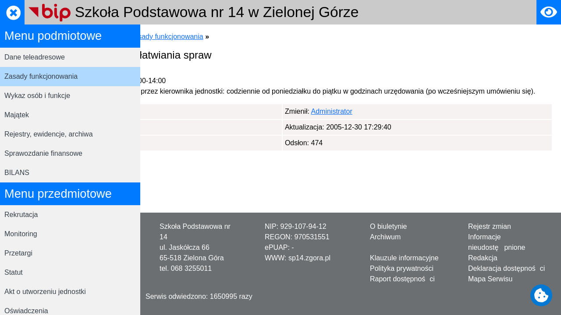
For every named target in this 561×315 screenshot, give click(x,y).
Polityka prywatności (401, 268)
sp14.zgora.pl (309, 258)
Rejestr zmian (489, 226)
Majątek (16, 115)
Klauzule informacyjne (404, 258)
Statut (13, 272)
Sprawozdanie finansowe (43, 153)
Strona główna (171, 36)
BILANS (16, 172)
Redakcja (482, 258)
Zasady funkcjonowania (41, 76)
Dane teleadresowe (34, 57)
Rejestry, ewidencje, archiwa (48, 134)
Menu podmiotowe (230, 36)
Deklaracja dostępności (506, 268)
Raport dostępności (402, 279)
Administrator (192, 122)
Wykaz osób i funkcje (37, 95)
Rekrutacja (21, 214)
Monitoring (20, 234)
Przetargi (18, 253)
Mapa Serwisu (490, 279)
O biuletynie (388, 226)
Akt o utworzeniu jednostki (45, 291)
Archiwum (385, 237)
